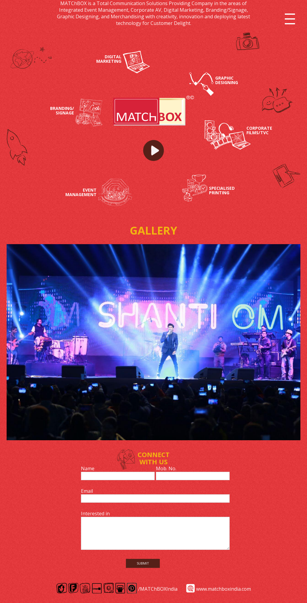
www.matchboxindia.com (223, 589)
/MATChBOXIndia (157, 589)
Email (87, 491)
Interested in (95, 513)
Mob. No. (166, 468)
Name (87, 468)
